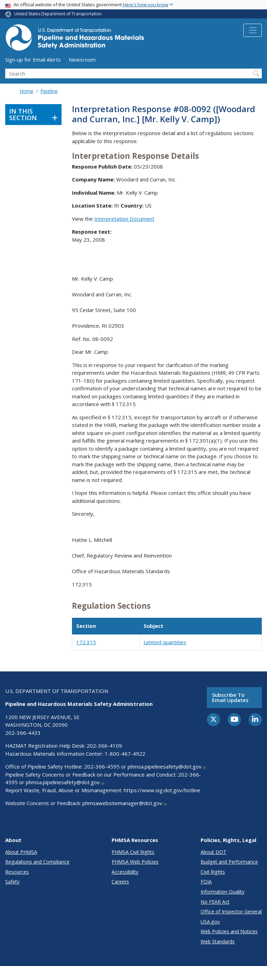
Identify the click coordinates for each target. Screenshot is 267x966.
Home (26, 91)
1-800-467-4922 (125, 753)
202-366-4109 (104, 745)
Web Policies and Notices (229, 931)
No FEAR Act (215, 901)
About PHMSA (21, 852)
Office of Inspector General (231, 911)
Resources (17, 871)
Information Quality (222, 891)
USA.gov (210, 921)
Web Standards (218, 941)
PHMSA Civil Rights (133, 852)
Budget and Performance (229, 861)
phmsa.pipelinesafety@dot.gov (167, 766)
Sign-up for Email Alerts (33, 59)
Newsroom (82, 59)
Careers (120, 881)
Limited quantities (165, 642)
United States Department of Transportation (58, 14)
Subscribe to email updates (230, 697)
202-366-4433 (23, 732)
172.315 (86, 642)
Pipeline (49, 91)
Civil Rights (213, 871)
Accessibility (125, 871)
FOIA (206, 881)
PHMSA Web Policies (135, 861)
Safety (12, 881)
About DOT (213, 852)
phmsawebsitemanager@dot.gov (124, 803)
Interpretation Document (124, 218)
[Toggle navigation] (252, 30)
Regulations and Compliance (37, 861)
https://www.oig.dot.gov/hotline (162, 790)
